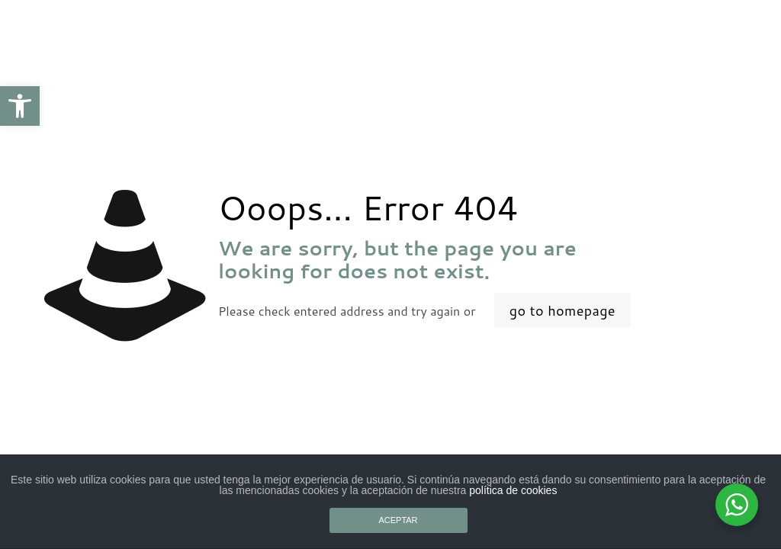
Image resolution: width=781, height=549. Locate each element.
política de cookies (513, 490)
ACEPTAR (397, 520)
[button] (20, 106)
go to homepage (562, 310)
